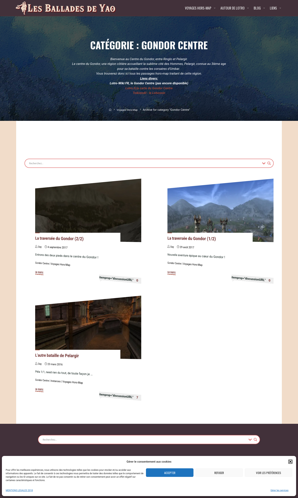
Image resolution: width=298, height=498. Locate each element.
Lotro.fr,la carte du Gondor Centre (149, 88)
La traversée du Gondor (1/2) (193, 238)
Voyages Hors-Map (127, 110)
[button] (290, 462)
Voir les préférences (268, 473)
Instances (57, 381)
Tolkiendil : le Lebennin (149, 93)
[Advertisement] (94, 137)
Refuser (219, 473)
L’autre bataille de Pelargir (58, 356)
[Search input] (144, 163)
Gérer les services (279, 490)
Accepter (169, 473)
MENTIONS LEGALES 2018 (19, 490)
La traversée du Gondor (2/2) (61, 238)
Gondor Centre (42, 263)
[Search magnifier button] (269, 163)
